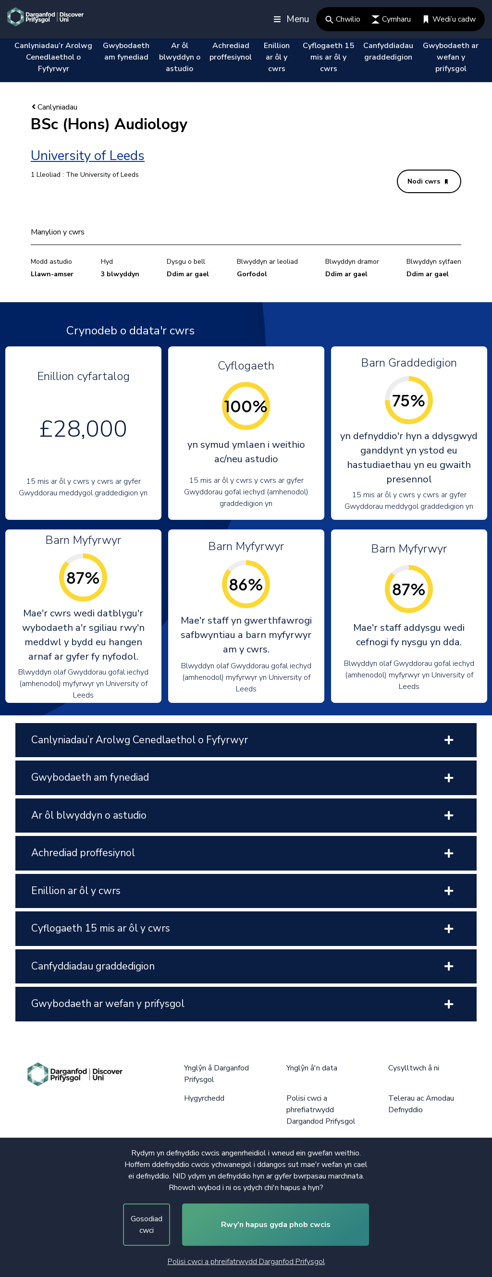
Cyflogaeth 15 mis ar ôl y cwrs (328, 57)
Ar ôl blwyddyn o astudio (179, 57)
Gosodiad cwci (146, 1225)
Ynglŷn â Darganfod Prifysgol (216, 1074)
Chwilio (342, 19)
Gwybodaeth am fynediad (126, 51)
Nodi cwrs (427, 181)
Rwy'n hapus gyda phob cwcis (276, 1224)
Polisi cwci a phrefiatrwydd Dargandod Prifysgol (321, 1110)
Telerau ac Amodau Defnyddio (421, 1104)
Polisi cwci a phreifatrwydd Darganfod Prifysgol (246, 1261)
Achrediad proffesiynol (230, 51)
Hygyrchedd (204, 1098)
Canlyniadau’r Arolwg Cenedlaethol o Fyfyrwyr (53, 57)
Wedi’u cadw (449, 19)
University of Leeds (88, 156)
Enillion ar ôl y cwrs (277, 57)
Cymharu (391, 19)
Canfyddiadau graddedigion (388, 51)
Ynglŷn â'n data (311, 1068)
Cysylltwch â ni (413, 1068)
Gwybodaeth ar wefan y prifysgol (451, 57)
